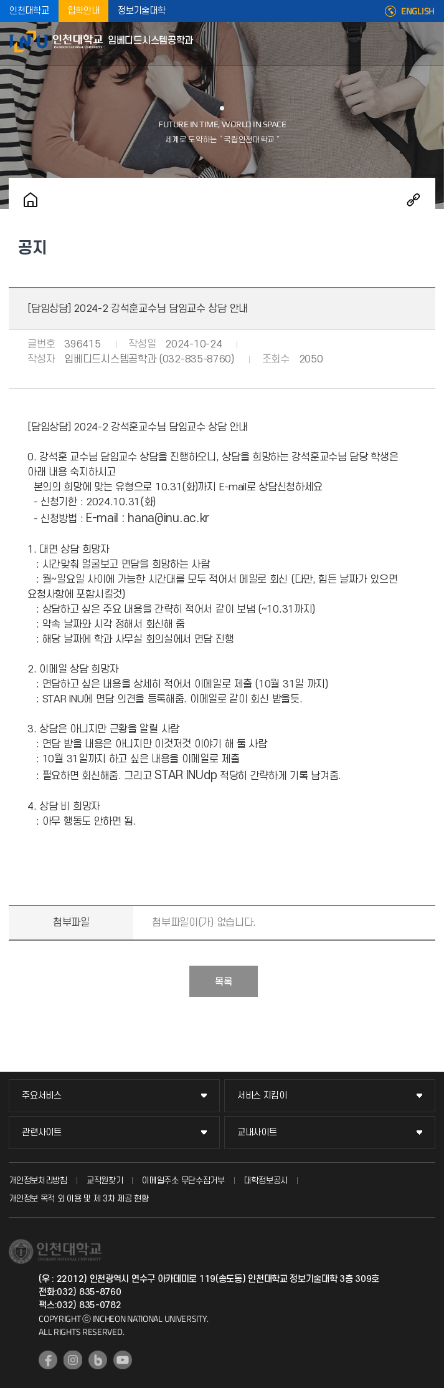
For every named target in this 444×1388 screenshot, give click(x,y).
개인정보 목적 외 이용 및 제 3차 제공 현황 (79, 1198)
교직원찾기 (105, 1180)
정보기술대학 (141, 11)
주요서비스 (42, 1095)
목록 (223, 982)
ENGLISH (418, 11)
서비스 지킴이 (262, 1095)
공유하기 (413, 199)
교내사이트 (257, 1132)
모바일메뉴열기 (428, 44)
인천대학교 (29, 11)
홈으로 (30, 199)
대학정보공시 (266, 1180)
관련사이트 (42, 1132)
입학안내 (84, 11)
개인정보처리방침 (38, 1180)
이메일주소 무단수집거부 (183, 1180)
